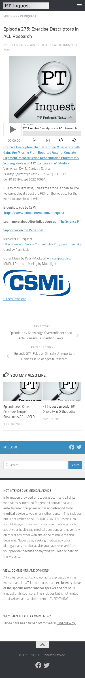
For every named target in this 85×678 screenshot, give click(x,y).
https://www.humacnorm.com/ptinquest (34, 213)
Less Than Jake (71, 244)
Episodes (10, 16)
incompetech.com (62, 258)
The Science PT (70, 222)
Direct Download (14, 299)
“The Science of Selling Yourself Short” (29, 244)
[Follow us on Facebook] (71, 447)
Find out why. (66, 623)
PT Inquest (28, 16)
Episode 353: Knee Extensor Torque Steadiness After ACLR (19, 412)
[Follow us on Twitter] (79, 447)
